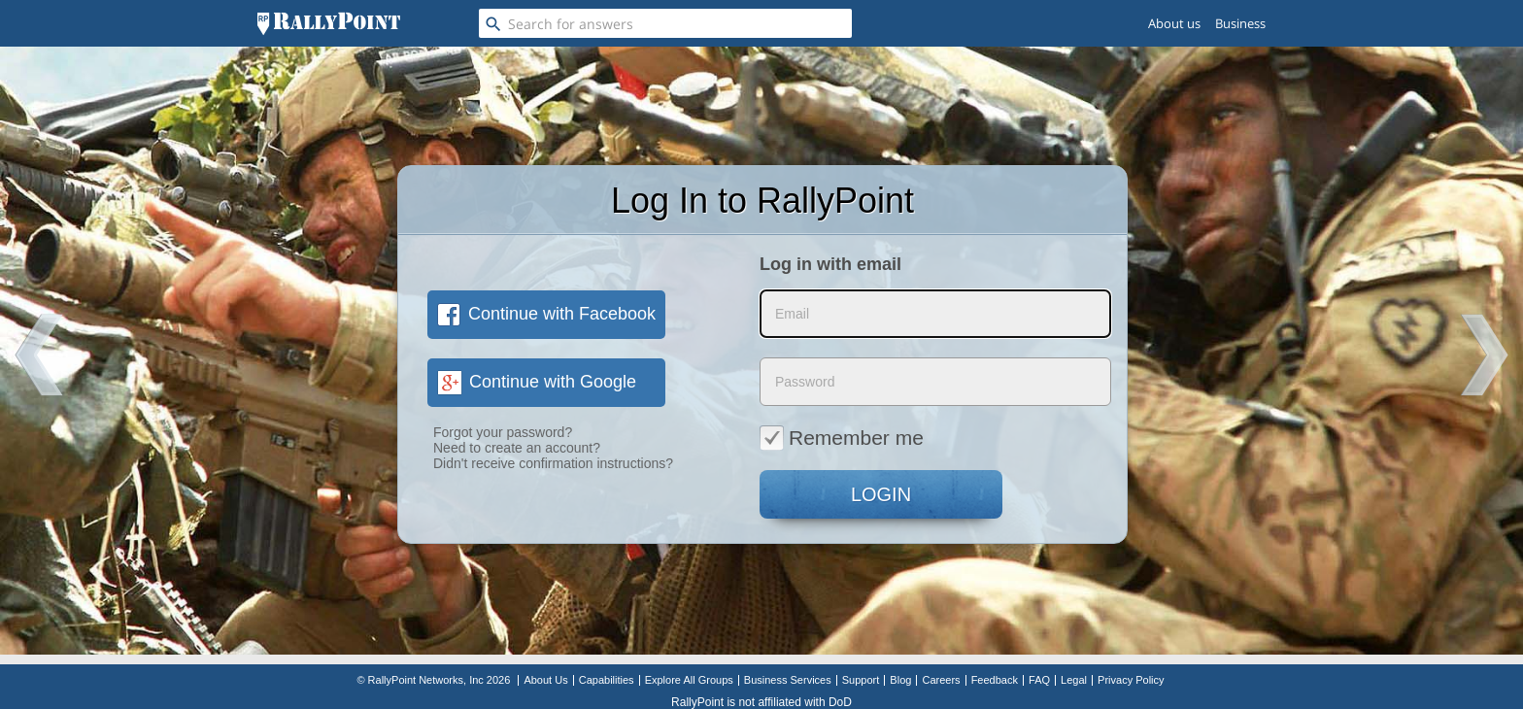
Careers (941, 680)
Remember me (842, 437)
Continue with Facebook (546, 313)
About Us (545, 680)
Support (861, 680)
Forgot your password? (502, 432)
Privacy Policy (1131, 680)
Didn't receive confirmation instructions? (553, 463)
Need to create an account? (516, 448)
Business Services (787, 680)
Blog (900, 680)
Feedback (994, 680)
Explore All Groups (689, 680)
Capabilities (606, 680)
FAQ (1039, 680)
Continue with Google (536, 381)
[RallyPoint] (328, 23)
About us (1174, 23)
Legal (1074, 680)
